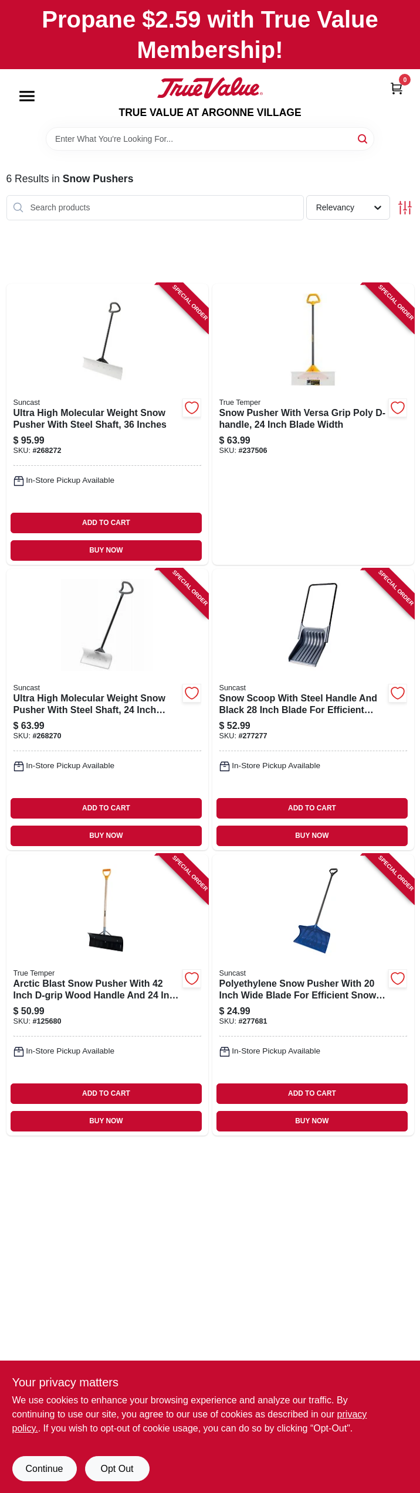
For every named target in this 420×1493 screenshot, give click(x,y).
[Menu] (27, 96)
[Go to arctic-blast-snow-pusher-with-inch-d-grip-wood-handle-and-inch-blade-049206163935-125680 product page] (107, 995)
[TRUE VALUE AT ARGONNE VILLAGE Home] (210, 87)
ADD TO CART (106, 523)
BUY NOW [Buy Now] (106, 550)
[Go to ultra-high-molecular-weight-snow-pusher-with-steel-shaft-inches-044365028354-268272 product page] (107, 424)
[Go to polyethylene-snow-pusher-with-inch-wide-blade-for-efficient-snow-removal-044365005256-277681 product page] (313, 995)
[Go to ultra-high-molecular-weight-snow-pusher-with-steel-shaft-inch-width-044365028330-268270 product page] (107, 709)
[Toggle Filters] (405, 207)
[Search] (363, 138)
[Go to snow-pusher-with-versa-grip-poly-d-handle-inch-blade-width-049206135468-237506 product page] (313, 424)
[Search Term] (210, 139)
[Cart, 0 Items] (396, 88)
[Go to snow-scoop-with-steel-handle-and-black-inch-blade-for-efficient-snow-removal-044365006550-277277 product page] (313, 709)
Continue (44, 1469)
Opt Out (116, 1469)
